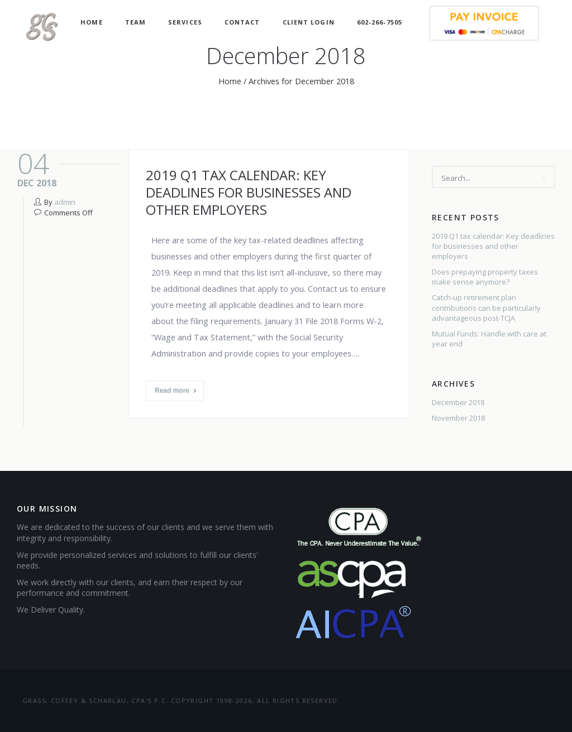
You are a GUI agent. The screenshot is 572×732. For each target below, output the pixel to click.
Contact (242, 22)
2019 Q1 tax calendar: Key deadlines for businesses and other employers (248, 192)
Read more (176, 391)
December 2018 (458, 402)
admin (64, 202)
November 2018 (458, 418)
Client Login (309, 22)
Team (135, 22)
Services (185, 22)
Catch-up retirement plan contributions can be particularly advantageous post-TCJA (486, 307)
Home (91, 22)
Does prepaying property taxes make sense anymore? (485, 277)
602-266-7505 (379, 22)
